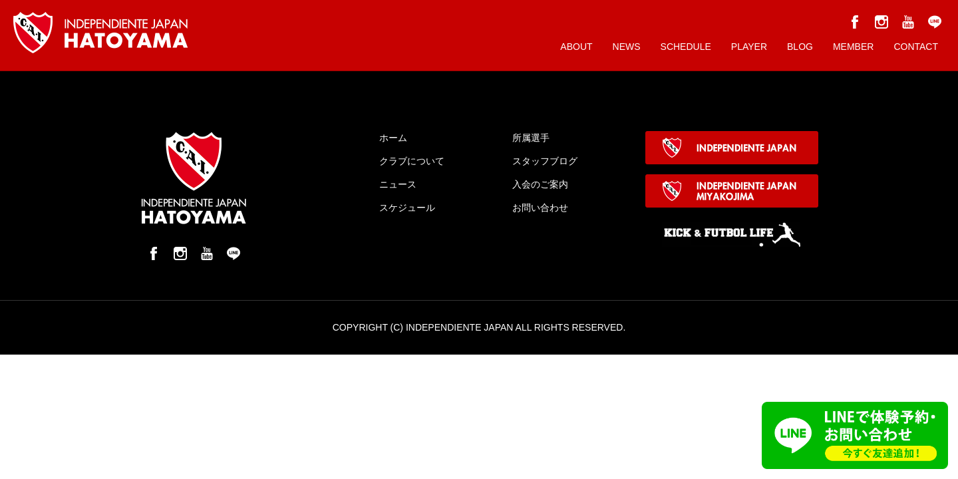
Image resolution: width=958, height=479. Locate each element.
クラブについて (411, 161)
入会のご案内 (540, 184)
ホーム (393, 137)
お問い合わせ (540, 207)
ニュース (397, 184)
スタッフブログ (544, 161)
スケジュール (407, 207)
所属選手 (531, 137)
